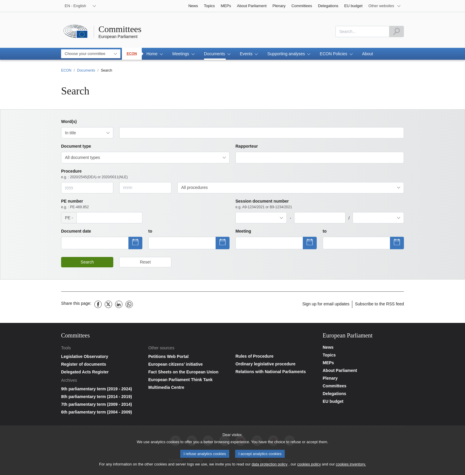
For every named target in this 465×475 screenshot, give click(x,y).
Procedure (94, 174)
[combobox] (362, 31)
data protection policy (269, 465)
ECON (132, 54)
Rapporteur (246, 146)
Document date (76, 231)
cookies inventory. (351, 465)
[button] (155, 54)
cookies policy (309, 465)
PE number (75, 204)
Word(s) (69, 121)
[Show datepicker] (95, 243)
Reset (145, 262)
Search (87, 262)
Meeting (243, 231)
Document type (76, 146)
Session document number (263, 204)
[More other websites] (384, 6)
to (150, 231)
